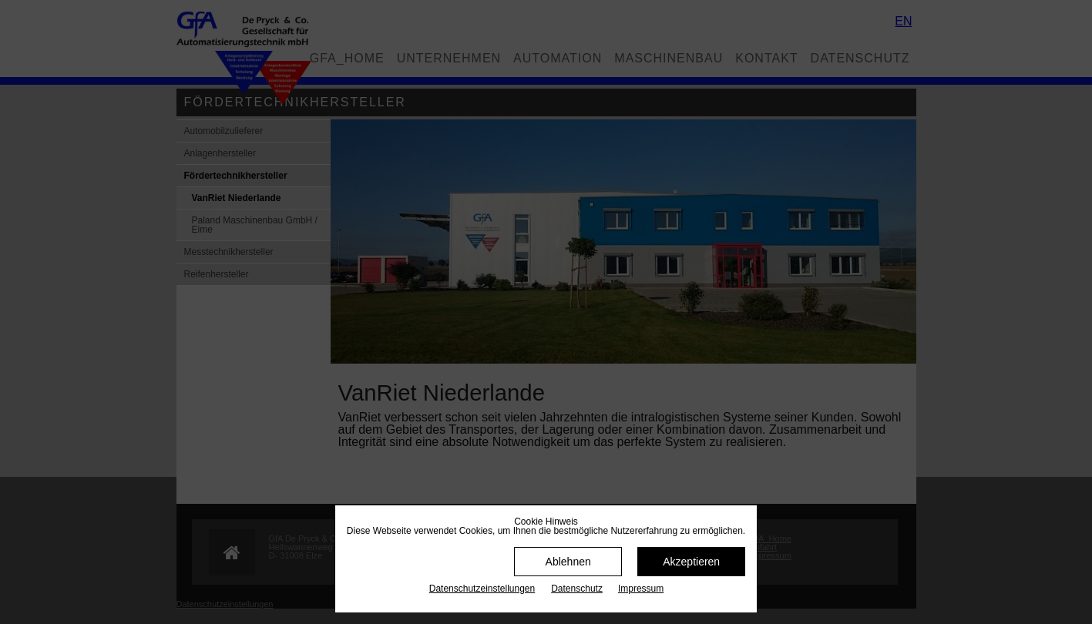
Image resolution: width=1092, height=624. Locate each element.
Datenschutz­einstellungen (482, 588)
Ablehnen (568, 561)
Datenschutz (577, 588)
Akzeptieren (691, 561)
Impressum (641, 588)
